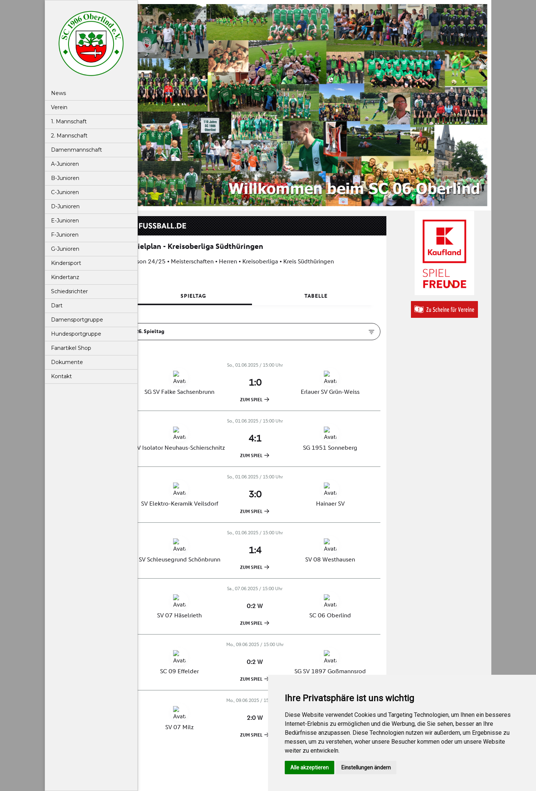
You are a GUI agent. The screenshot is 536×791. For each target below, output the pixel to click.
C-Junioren (65, 192)
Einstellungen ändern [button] (366, 768)
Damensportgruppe (77, 319)
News (58, 93)
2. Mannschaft (69, 135)
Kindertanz (65, 277)
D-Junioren (65, 206)
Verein (59, 107)
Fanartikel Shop (71, 348)
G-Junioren (65, 249)
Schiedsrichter (69, 291)
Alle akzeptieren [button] (309, 768)
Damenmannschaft (76, 149)
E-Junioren (65, 220)
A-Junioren (65, 164)
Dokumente (67, 362)
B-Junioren (65, 178)
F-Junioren (65, 234)
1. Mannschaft (69, 121)
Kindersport (66, 263)
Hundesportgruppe (76, 333)
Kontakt (61, 376)
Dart (57, 305)
